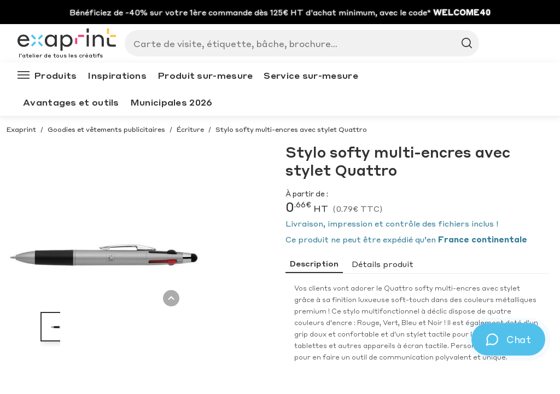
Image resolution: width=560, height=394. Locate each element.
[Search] (297, 43)
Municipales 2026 (171, 102)
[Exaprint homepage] (67, 40)
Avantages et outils (71, 102)
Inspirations (117, 75)
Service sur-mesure (311, 75)
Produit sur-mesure (205, 75)
